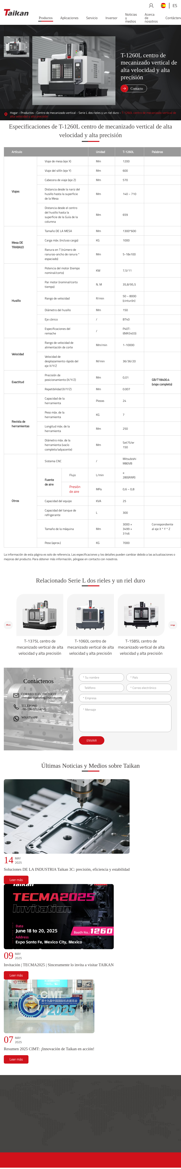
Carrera (157, 1129)
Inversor (111, 17)
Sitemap (149, 1157)
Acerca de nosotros (151, 18)
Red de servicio (118, 1104)
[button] (8, 625)
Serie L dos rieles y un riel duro (99, 112)
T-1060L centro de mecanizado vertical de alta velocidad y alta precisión (90, 647)
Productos (46, 18)
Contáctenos (161, 1123)
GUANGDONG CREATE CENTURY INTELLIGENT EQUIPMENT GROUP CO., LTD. (82, 1157)
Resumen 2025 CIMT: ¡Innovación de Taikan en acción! (49, 1049)
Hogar (14, 112)
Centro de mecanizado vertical (56, 112)
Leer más (16, 879)
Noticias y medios (131, 18)
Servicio (92, 17)
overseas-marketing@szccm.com (41, 697)
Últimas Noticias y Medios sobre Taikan (90, 765)
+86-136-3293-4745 (33, 709)
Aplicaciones (69, 17)
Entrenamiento (118, 1123)
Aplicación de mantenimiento (128, 1129)
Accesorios (116, 1110)
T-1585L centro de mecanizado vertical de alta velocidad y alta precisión (141, 647)
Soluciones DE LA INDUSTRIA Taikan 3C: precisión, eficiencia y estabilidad (67, 869)
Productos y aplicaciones (87, 1094)
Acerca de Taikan (163, 1094)
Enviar (92, 740)
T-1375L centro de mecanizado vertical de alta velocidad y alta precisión (40, 647)
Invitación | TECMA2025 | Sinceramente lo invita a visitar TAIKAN (59, 965)
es (175, 5)
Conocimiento (118, 1117)
